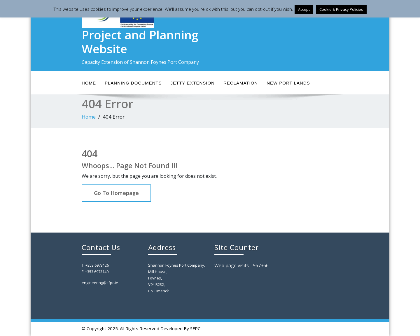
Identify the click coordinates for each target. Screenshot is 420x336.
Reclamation (240, 82)
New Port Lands (288, 82)
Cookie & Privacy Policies (341, 9)
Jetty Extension (193, 82)
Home (89, 82)
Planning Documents (133, 82)
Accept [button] (304, 9)
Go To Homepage (116, 192)
